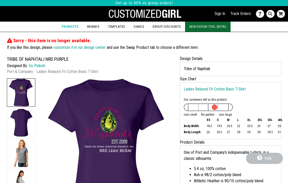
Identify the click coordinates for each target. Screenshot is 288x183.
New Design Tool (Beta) (207, 26)
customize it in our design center (79, 47)
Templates (116, 26)
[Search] (271, 14)
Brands (93, 26)
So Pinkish (37, 65)
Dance (139, 26)
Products (70, 26)
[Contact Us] (261, 14)
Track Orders (240, 13)
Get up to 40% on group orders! (144, 3)
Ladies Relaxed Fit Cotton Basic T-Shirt (215, 89)
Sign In (220, 13)
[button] (21, 92)
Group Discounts (167, 26)
